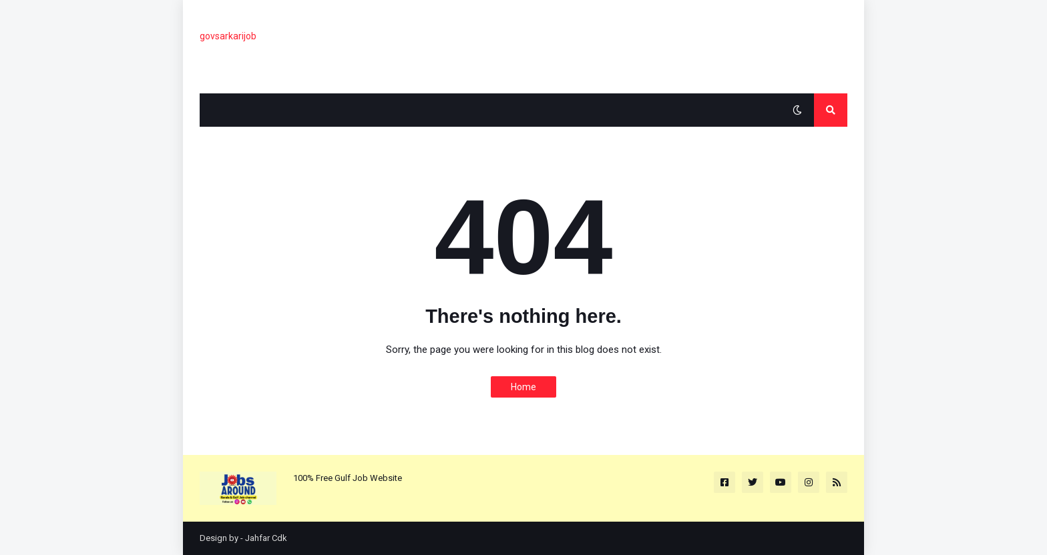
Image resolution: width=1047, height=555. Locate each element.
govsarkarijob (228, 36)
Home (523, 387)
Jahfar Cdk (266, 538)
